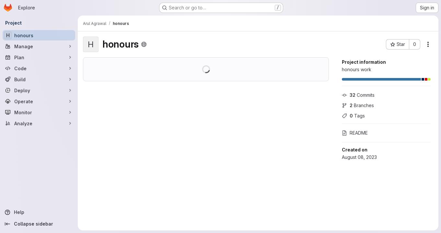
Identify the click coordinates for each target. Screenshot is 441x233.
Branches (358, 105)
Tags (353, 115)
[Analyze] (39, 123)
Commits (358, 95)
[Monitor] (39, 112)
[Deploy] (39, 90)
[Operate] (39, 101)
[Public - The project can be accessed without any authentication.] (143, 44)
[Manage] (39, 46)
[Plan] (39, 57)
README (355, 133)
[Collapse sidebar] (39, 224)
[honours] (39, 35)
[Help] (39, 212)
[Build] (39, 79)
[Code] (39, 68)
